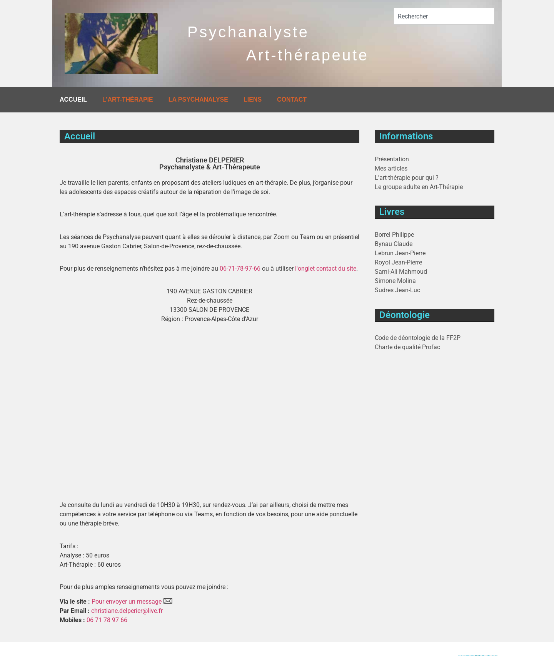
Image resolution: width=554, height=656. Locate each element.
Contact (292, 99)
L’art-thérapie (127, 99)
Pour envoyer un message (127, 601)
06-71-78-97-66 (240, 268)
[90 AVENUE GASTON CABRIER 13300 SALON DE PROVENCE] (209, 394)
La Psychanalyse (198, 99)
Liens (253, 99)
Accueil (73, 99)
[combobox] (444, 16)
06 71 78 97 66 (107, 620)
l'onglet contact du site (325, 268)
